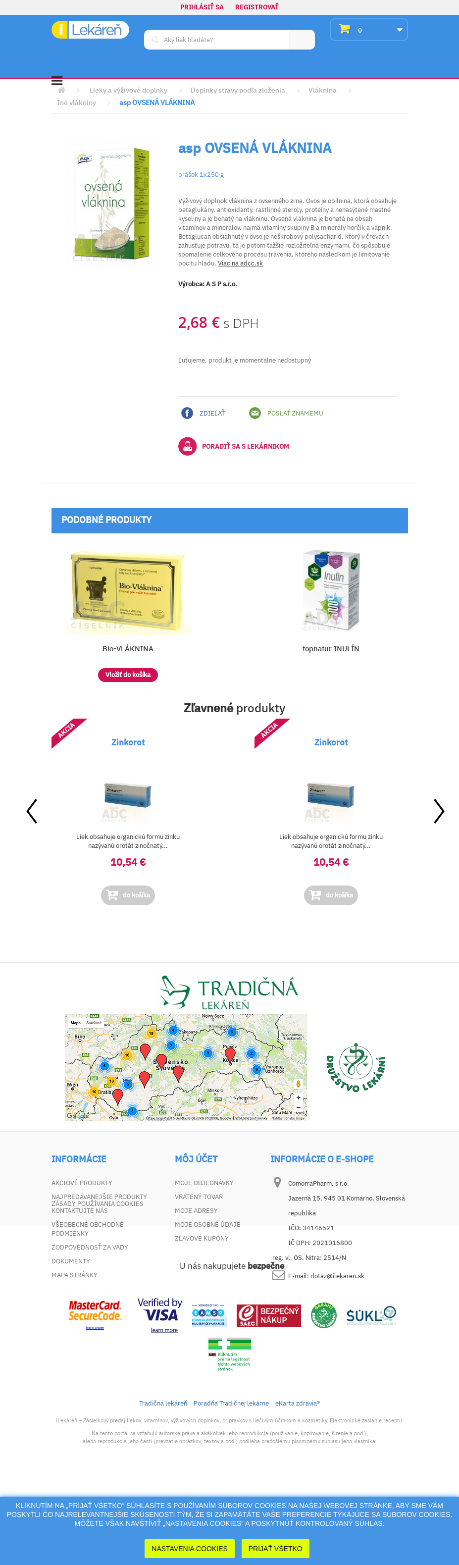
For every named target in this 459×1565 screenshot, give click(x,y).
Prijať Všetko (276, 1549)
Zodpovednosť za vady (89, 1247)
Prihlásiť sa (202, 7)
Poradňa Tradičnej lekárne (231, 1488)
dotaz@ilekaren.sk (337, 1276)
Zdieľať (203, 413)
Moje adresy (196, 1210)
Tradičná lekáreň (163, 1488)
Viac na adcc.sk (240, 263)
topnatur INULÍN (331, 648)
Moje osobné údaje (208, 1224)
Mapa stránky (74, 1275)
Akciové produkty (81, 1183)
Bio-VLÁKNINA (127, 648)
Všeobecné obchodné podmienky (87, 1229)
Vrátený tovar (199, 1197)
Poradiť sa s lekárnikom (233, 446)
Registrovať (257, 7)
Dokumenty (70, 1261)
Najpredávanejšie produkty (99, 1197)
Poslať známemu (286, 413)
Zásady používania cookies (97, 1289)
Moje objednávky (204, 1183)
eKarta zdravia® (297, 1488)
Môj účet (196, 1159)
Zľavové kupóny (202, 1238)
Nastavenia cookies (190, 1549)
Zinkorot (128, 742)
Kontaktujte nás (79, 1210)
